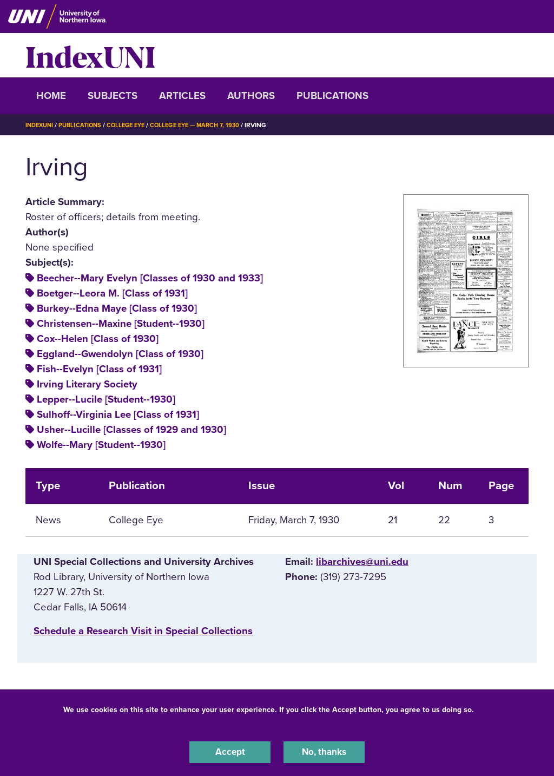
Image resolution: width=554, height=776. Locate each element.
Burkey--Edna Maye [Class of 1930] (117, 308)
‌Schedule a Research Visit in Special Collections (143, 631)
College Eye (133, 125)
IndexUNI (90, 55)
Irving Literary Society (87, 384)
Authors (251, 96)
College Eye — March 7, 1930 (208, 125)
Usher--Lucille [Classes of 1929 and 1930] (131, 430)
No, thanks (324, 751)
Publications (332, 96)
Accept (230, 751)
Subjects (112, 96)
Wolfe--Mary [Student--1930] (101, 445)
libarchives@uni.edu (362, 562)
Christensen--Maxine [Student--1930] (121, 324)
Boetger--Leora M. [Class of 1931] (112, 293)
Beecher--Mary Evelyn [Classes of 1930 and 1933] (150, 278)
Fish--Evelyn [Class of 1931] (99, 369)
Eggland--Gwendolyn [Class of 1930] (120, 354)
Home (51, 96)
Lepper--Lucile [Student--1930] (106, 399)
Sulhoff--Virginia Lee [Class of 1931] (118, 414)
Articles (182, 96)
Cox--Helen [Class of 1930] (98, 339)
